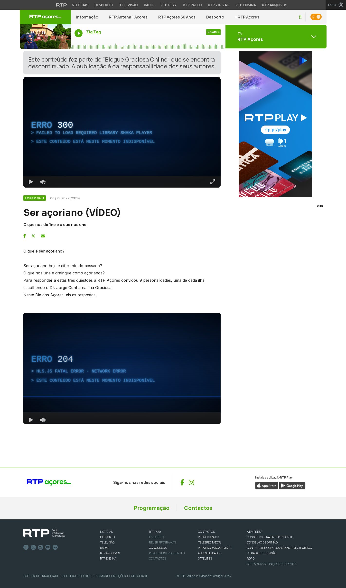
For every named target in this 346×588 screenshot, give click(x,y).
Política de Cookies (77, 576)
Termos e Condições (110, 576)
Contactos (198, 508)
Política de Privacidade (41, 576)
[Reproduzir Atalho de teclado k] (31, 182)
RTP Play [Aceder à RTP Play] (168, 5)
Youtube (48, 547)
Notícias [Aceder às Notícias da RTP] (80, 5)
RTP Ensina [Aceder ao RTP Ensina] (245, 5)
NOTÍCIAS (106, 532)
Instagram (40, 547)
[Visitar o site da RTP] (61, 5)
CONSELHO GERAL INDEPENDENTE (270, 537)
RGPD (250, 558)
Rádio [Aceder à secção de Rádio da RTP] (149, 5)
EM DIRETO (156, 537)
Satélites (205, 558)
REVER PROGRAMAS (162, 542)
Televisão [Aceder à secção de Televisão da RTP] (128, 5)
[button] (300, 17)
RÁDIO (104, 548)
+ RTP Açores (247, 17)
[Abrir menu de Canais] (275, 36)
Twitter (33, 547)
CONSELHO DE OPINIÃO (262, 542)
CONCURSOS (158, 548)
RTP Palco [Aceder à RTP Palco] (192, 5)
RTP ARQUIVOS (110, 553)
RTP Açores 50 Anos (177, 17)
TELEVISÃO (107, 542)
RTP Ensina (108, 558)
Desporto (215, 17)
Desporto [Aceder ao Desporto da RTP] (103, 5)
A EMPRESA (254, 532)
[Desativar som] (43, 182)
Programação (151, 508)
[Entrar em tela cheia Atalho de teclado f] (213, 182)
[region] (122, 132)
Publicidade (138, 576)
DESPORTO (107, 537)
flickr (55, 547)
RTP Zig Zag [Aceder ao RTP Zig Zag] (218, 5)
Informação (87, 17)
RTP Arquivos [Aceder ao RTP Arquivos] (274, 5)
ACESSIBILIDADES (209, 553)
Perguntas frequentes (167, 553)
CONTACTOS (206, 532)
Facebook (26, 547)
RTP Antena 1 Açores (128, 17)
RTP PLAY (155, 532)
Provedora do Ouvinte (215, 548)
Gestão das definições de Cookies (271, 564)
